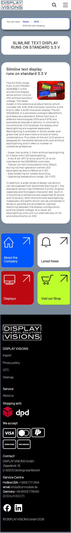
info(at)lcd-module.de (24, 487)
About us (8, 395)
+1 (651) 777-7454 (29, 482)
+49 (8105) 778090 (27, 491)
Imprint (7, 355)
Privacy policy (11, 362)
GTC (6, 370)
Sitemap (8, 377)
